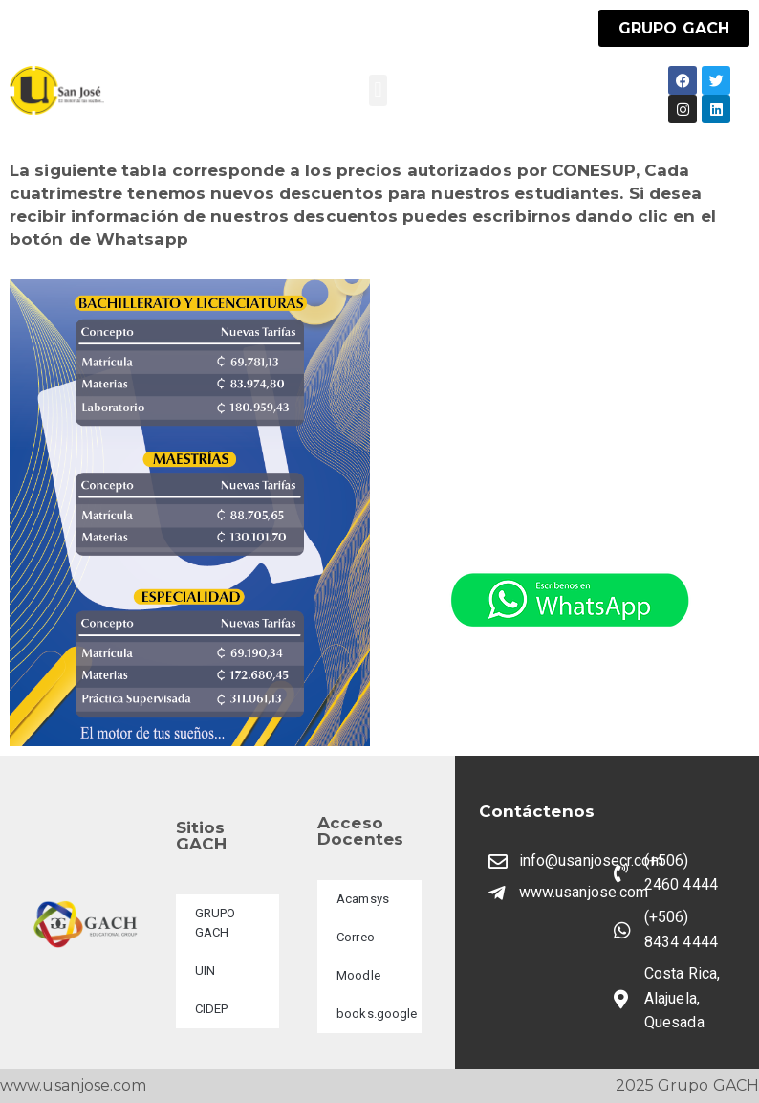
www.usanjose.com (73, 1085)
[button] (378, 90)
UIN (205, 970)
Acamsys (362, 899)
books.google (376, 1013)
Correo (355, 937)
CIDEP (211, 1009)
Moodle (358, 975)
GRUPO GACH (215, 922)
